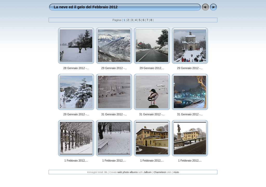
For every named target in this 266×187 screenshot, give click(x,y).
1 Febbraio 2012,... (76, 160)
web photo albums (127, 172)
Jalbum (147, 172)
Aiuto (176, 172)
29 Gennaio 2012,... (152, 68)
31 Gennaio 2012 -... (114, 114)
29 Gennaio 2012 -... (114, 68)
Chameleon (160, 172)
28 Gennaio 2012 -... (76, 68)
